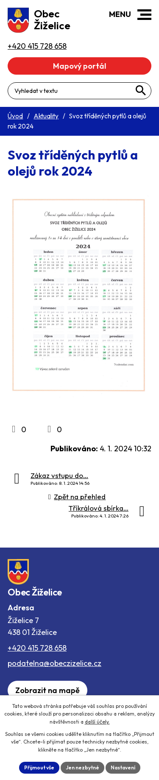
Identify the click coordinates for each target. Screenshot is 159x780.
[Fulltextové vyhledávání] (79, 90)
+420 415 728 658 (37, 648)
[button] (144, 14)
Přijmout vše (39, 767)
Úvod (15, 116)
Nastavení (123, 767)
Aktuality (46, 116)
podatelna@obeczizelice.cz (54, 663)
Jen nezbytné (82, 767)
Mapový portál (79, 66)
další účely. (97, 721)
